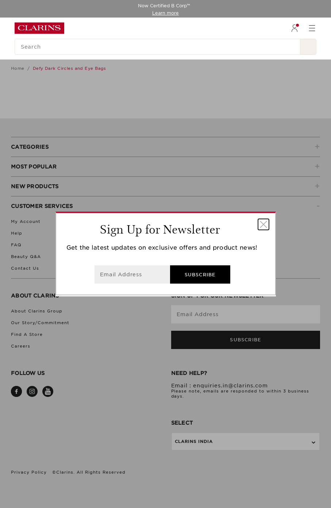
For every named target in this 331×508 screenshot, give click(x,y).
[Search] (157, 47)
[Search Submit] (308, 47)
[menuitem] (294, 28)
